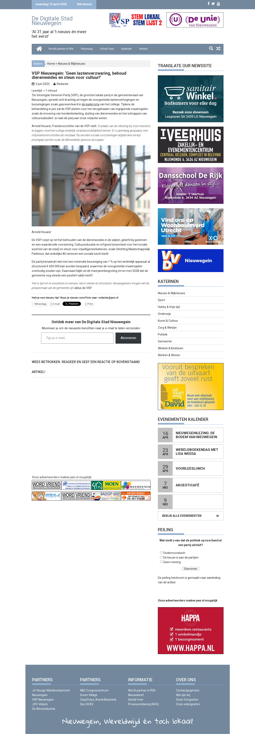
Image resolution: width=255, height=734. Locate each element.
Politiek (162, 334)
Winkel (143, 48)
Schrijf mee (107, 48)
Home (51, 63)
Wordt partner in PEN (61, 48)
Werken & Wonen (169, 355)
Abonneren (128, 338)
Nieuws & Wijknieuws (71, 63)
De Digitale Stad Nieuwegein (52, 20)
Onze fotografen (187, 699)
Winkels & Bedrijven (170, 348)
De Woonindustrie (43, 708)
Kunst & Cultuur (168, 320)
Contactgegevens (187, 690)
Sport (161, 300)
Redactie (62, 84)
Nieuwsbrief (136, 695)
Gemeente (165, 341)
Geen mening (172, 562)
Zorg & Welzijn (167, 327)
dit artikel (169, 582)
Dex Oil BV (86, 704)
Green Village (88, 695)
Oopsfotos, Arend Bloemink (98, 699)
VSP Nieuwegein (43, 699)
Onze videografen (188, 704)
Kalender (126, 48)
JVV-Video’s (40, 704)
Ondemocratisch (174, 553)
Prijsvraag (87, 48)
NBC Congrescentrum (94, 690)
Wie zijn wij (183, 695)
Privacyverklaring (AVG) (143, 704)
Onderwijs (164, 313)
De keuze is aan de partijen (180, 557)
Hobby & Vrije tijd (169, 307)
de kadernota (90, 104)
